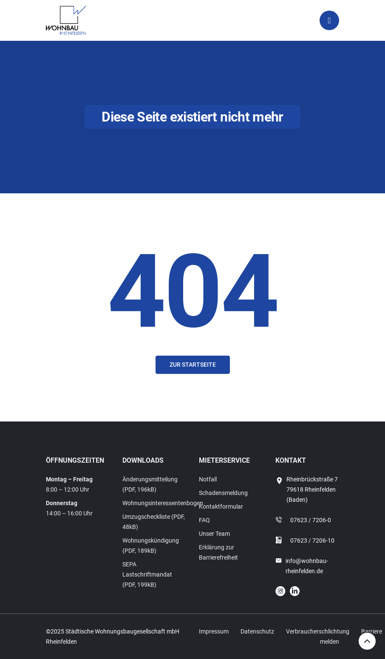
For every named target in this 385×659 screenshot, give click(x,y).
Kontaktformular (221, 506)
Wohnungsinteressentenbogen (162, 503)
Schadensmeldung (223, 492)
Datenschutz (257, 631)
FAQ (204, 520)
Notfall (208, 479)
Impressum (214, 631)
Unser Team (214, 533)
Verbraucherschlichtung (317, 631)
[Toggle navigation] (329, 20)
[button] (18, 640)
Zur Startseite (193, 364)
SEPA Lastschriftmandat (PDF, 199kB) (147, 574)
